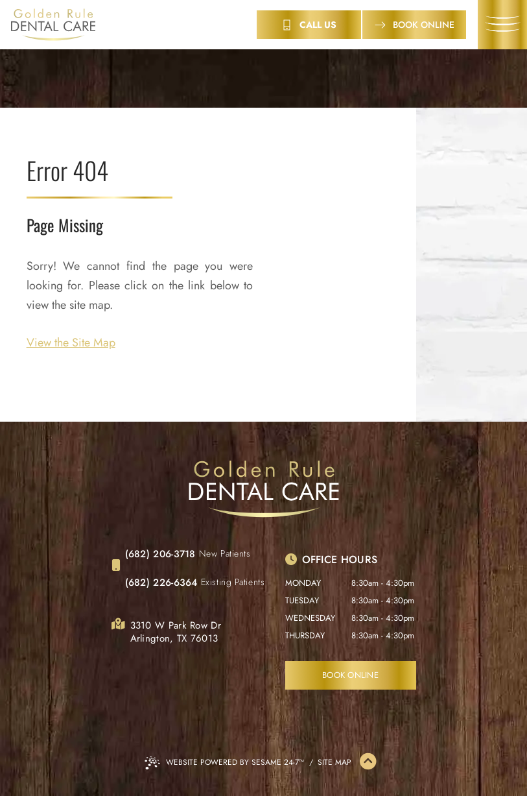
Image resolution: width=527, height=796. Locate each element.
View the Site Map (71, 342)
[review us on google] (154, 674)
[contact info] (309, 24)
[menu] (502, 24)
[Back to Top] (368, 762)
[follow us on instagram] (183, 674)
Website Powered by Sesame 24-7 (224, 762)
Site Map (334, 762)
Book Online (350, 675)
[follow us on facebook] (125, 674)
